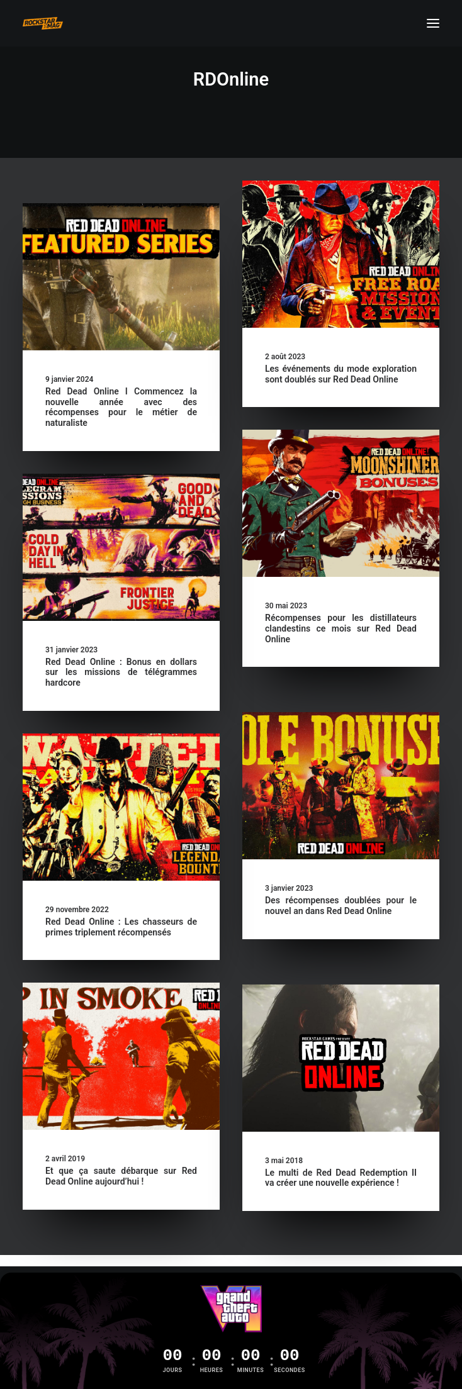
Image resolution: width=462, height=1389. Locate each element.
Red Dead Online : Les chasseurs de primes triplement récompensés (121, 927)
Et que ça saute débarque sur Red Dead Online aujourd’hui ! (121, 1176)
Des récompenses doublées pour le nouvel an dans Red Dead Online (341, 905)
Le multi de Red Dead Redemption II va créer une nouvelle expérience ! (341, 1178)
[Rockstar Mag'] (43, 23)
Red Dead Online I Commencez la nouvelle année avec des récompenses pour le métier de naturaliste (121, 407)
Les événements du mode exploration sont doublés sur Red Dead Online (341, 374)
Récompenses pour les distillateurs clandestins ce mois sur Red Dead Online (341, 628)
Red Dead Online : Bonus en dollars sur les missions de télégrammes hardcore (121, 672)
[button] (433, 23)
